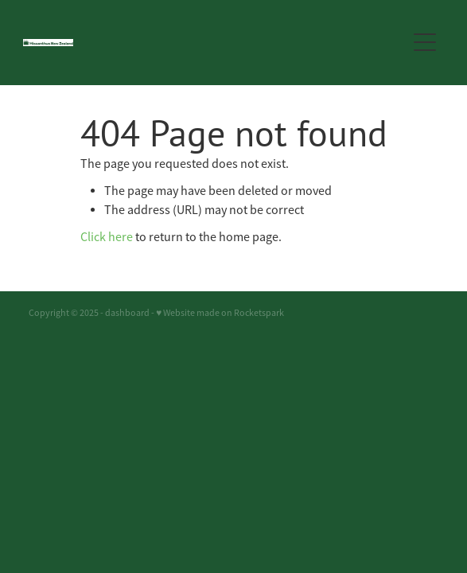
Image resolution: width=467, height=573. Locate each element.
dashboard (127, 312)
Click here (106, 237)
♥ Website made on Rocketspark (220, 312)
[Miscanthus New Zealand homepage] (206, 42)
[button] (425, 42)
